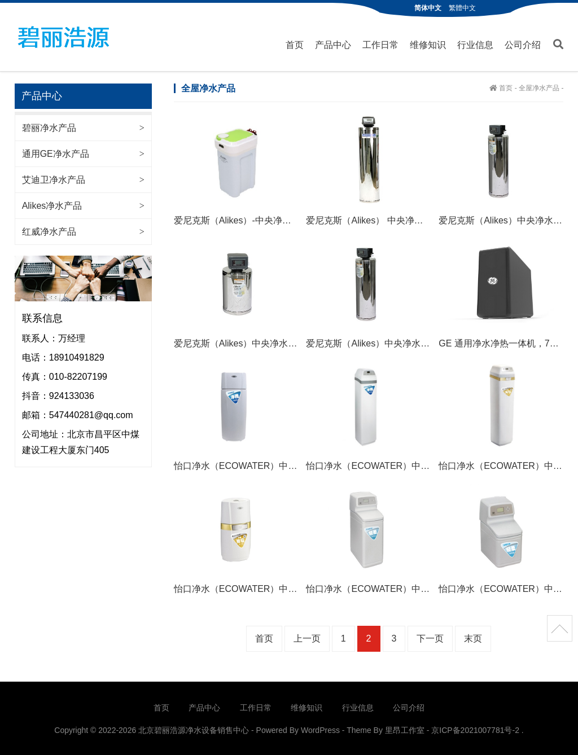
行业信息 (475, 44)
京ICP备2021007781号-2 (475, 729)
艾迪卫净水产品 (53, 178)
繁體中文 (462, 8)
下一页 (430, 638)
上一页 (307, 638)
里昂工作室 (404, 729)
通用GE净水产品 (55, 152)
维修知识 (428, 44)
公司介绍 (523, 44)
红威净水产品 (49, 230)
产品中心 (333, 44)
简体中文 (427, 8)
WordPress (320, 729)
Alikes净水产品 (52, 204)
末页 (473, 638)
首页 (295, 44)
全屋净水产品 (539, 87)
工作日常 (380, 44)
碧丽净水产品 (49, 126)
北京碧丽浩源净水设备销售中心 (63, 37)
